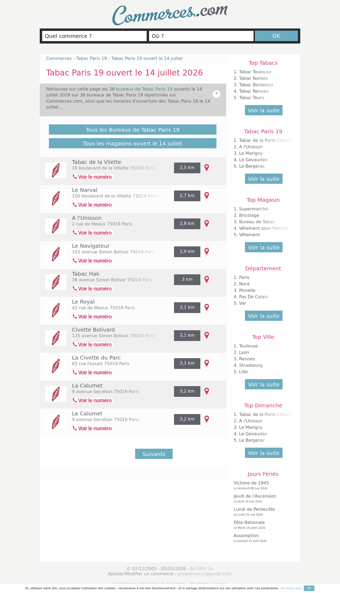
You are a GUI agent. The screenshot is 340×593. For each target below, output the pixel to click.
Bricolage (249, 215)
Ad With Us (202, 568)
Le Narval (84, 190)
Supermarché (253, 208)
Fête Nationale (262, 525)
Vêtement (249, 234)
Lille (243, 371)
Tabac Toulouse (255, 71)
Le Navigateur (91, 246)
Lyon (244, 352)
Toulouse (248, 345)
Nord (244, 283)
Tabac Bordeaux (256, 84)
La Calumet (87, 385)
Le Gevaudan (253, 159)
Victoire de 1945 (262, 485)
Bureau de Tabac (257, 221)
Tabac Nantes (253, 78)
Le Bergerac (252, 166)
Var (242, 303)
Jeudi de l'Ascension (262, 499)
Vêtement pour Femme (263, 228)
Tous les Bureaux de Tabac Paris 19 (132, 130)
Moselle (247, 290)
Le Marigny (251, 153)
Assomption (262, 538)
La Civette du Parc (96, 357)
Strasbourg (251, 365)
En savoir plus (291, 588)
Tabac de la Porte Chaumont (269, 140)
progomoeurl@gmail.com (205, 573)
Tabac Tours (251, 97)
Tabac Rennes (253, 91)
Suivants (153, 454)
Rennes (247, 358)
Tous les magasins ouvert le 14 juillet (132, 143)
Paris (244, 277)
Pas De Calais (253, 296)
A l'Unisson (87, 218)
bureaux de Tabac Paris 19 (145, 89)
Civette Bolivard (93, 329)
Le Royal (83, 302)
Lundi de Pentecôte (262, 512)
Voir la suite (263, 110)
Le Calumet (87, 413)
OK (276, 36)
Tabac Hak (85, 274)
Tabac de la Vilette (96, 162)
